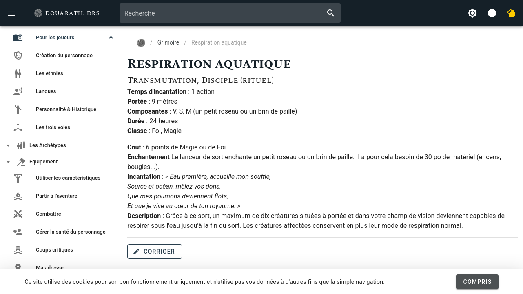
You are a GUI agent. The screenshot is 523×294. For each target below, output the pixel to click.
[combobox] (230, 13)
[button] (61, 37)
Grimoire (168, 42)
